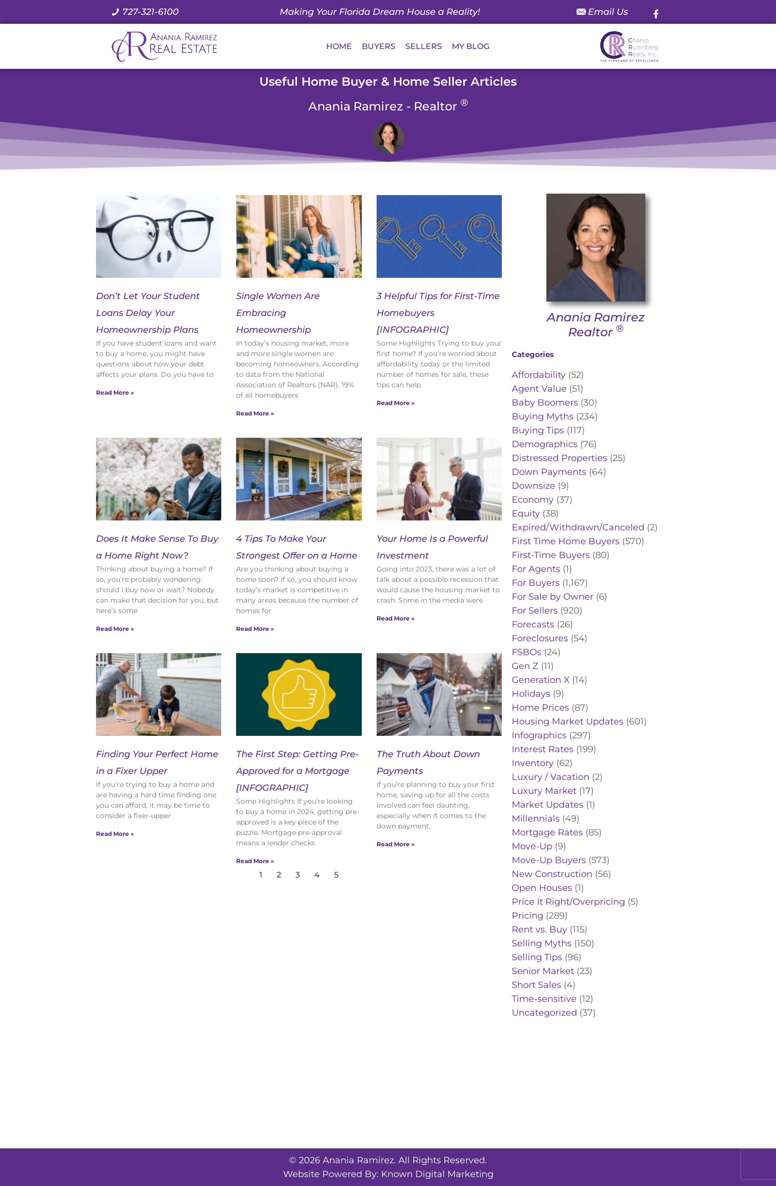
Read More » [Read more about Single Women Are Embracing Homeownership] (255, 413)
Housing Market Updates (568, 721)
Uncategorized (544, 1012)
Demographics (545, 444)
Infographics (539, 735)
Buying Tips (538, 430)
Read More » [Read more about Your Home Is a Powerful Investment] (396, 618)
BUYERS (378, 46)
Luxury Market (544, 790)
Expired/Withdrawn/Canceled (578, 527)
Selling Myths (542, 943)
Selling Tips (537, 957)
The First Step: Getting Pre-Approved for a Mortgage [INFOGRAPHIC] (297, 771)
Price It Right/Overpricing (568, 901)
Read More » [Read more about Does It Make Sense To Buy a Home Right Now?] (115, 628)
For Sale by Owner (552, 596)
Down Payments (549, 471)
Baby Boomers (545, 402)
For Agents (536, 569)
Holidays (531, 693)
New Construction (552, 874)
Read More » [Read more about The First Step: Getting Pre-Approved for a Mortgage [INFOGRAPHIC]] (255, 861)
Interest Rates (543, 749)
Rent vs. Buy (539, 929)
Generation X (541, 679)
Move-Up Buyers (549, 860)
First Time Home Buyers (566, 541)
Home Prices (540, 707)
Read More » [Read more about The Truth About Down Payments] (396, 844)
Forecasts (533, 624)
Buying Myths (543, 416)
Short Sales (536, 985)
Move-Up (532, 846)
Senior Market (543, 971)
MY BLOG (470, 46)
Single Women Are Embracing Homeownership (278, 313)
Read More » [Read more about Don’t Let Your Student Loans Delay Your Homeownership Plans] (115, 392)
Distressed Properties (559, 458)
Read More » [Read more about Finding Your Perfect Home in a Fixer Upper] (115, 833)
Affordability (539, 374)
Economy (533, 499)
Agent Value (539, 388)
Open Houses (542, 887)
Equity (526, 513)
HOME (339, 46)
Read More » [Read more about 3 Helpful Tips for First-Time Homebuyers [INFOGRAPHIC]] (396, 403)
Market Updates (547, 804)
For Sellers (535, 610)
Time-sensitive (544, 998)
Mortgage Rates (547, 832)
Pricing (527, 915)
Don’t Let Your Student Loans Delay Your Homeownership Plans (148, 313)
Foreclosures (540, 638)
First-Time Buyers (551, 555)
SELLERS (423, 46)
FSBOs (526, 652)
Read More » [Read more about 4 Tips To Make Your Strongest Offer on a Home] (255, 628)
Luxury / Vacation (550, 777)
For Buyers (536, 582)
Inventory (533, 763)
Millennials (536, 818)
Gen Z (525, 666)
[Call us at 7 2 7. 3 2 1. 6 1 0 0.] (145, 11)
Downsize (533, 485)
